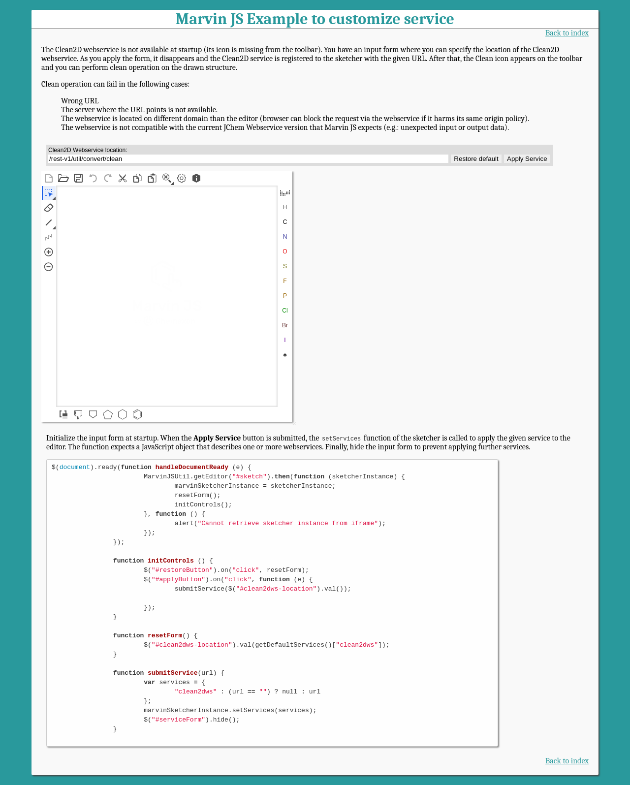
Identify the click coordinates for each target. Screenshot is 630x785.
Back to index (567, 33)
